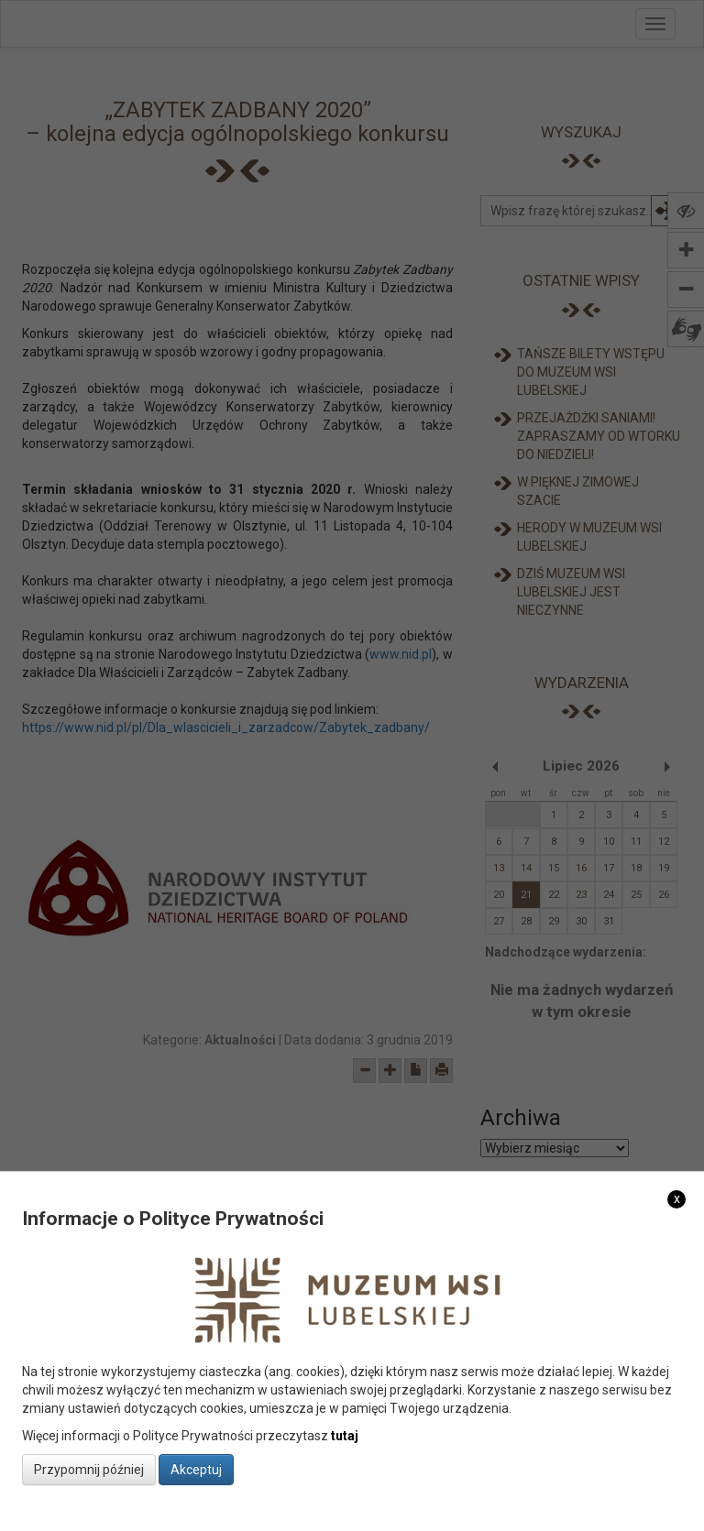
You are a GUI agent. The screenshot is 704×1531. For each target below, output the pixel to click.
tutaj (344, 1435)
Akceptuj (196, 1469)
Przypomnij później (89, 1469)
